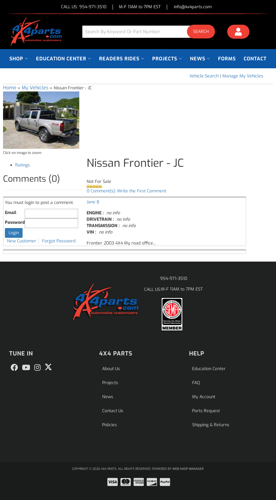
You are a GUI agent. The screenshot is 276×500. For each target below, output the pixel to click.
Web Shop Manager (187, 469)
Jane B (93, 202)
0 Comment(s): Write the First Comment (126, 191)
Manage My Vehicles (242, 76)
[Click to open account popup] (238, 32)
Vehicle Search (204, 76)
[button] (151, 31)
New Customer (21, 241)
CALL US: (83, 7)
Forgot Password (59, 241)
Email (10, 213)
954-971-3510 (173, 278)
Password (15, 222)
